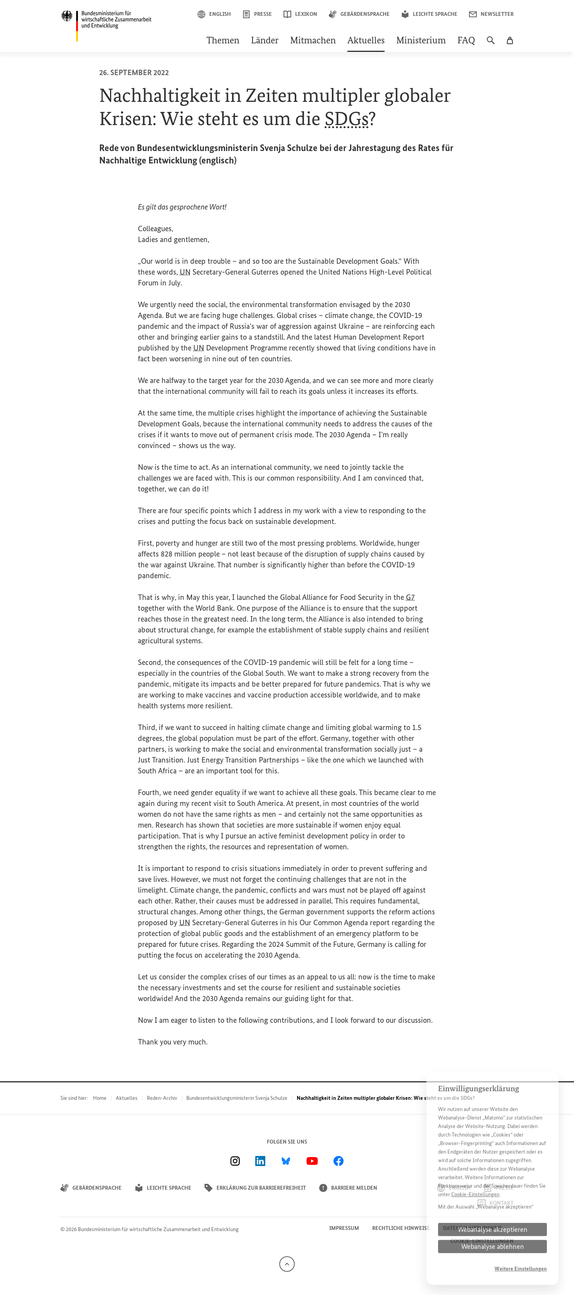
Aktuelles (366, 41)
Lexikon (300, 14)
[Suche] (491, 44)
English (214, 14)
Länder (264, 41)
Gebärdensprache (359, 14)
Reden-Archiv (162, 1098)
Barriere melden (348, 1188)
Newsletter (491, 14)
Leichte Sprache (429, 14)
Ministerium (421, 41)
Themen (222, 41)
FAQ (466, 41)
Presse (257, 14)
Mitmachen (313, 41)
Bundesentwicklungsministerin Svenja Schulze (236, 1098)
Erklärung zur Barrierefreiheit (255, 1188)
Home (100, 1098)
